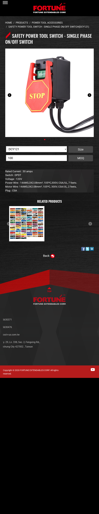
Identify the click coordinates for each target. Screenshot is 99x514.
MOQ (80, 158)
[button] (44, 139)
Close (3, 380)
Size (81, 149)
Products (22, 22)
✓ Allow (4, 389)
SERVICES (91, 333)
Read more (7, 426)
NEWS (89, 324)
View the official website (30, 426)
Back (46, 256)
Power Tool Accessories (47, 22)
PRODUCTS (92, 328)
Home (8, 22)
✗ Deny (4, 393)
